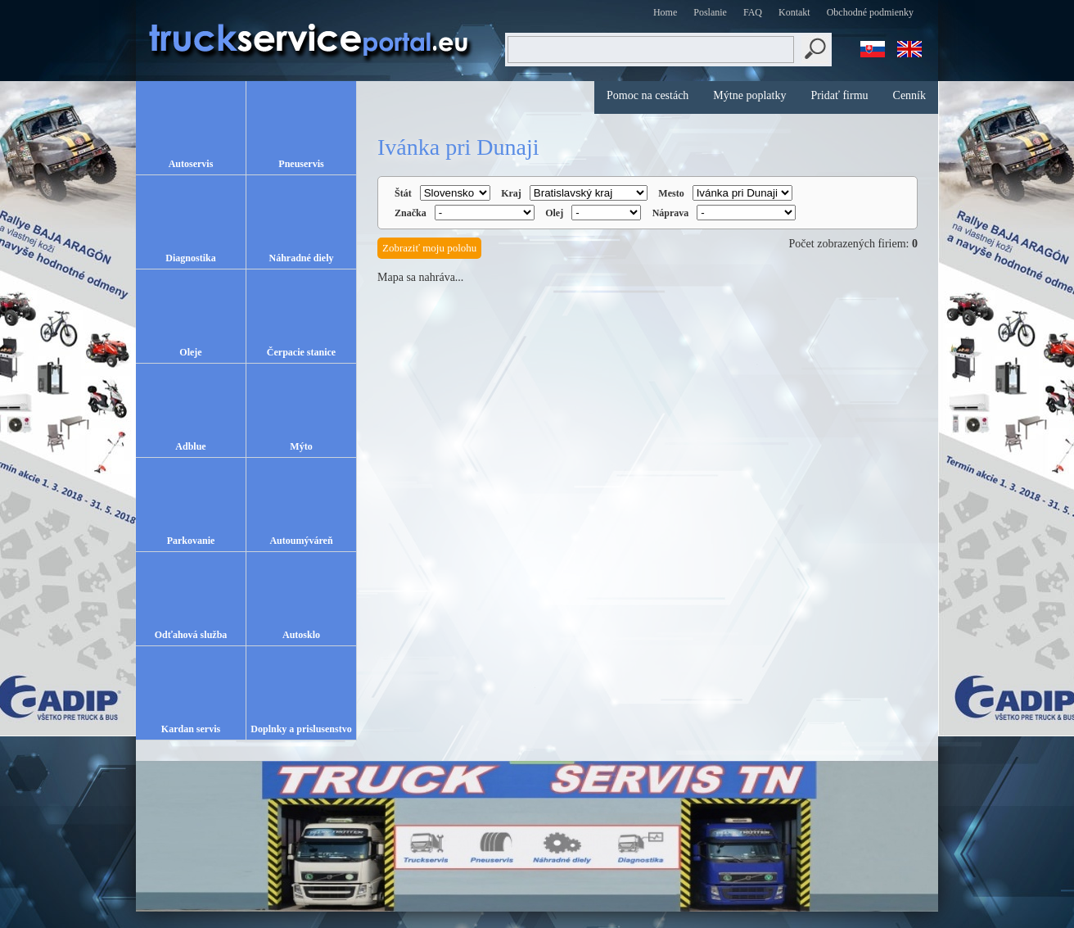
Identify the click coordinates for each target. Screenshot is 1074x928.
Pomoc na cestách (647, 95)
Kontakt (794, 12)
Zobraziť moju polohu (429, 248)
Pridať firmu (839, 95)
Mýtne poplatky (749, 95)
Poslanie (710, 12)
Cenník (909, 95)
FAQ (752, 12)
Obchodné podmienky (870, 12)
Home (665, 12)
